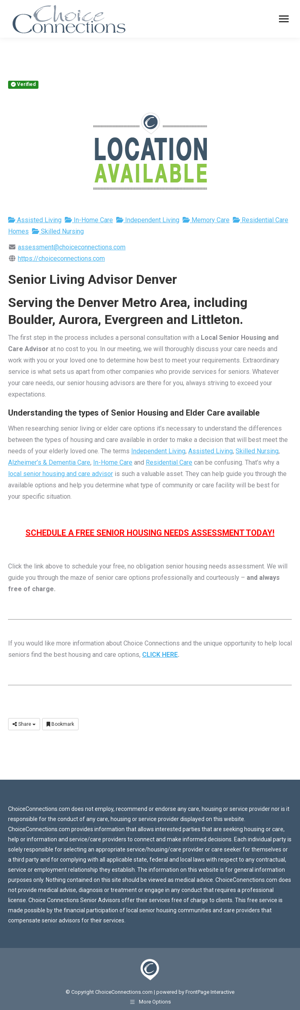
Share (24, 724)
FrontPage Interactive (209, 992)
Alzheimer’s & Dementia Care (49, 462)
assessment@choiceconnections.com (72, 247)
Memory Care (206, 220)
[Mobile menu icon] (284, 19)
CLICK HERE (160, 654)
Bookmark (60, 724)
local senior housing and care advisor (60, 474)
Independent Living (147, 220)
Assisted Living (35, 220)
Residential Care (169, 462)
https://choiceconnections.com (61, 258)
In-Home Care (89, 220)
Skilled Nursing (58, 231)
